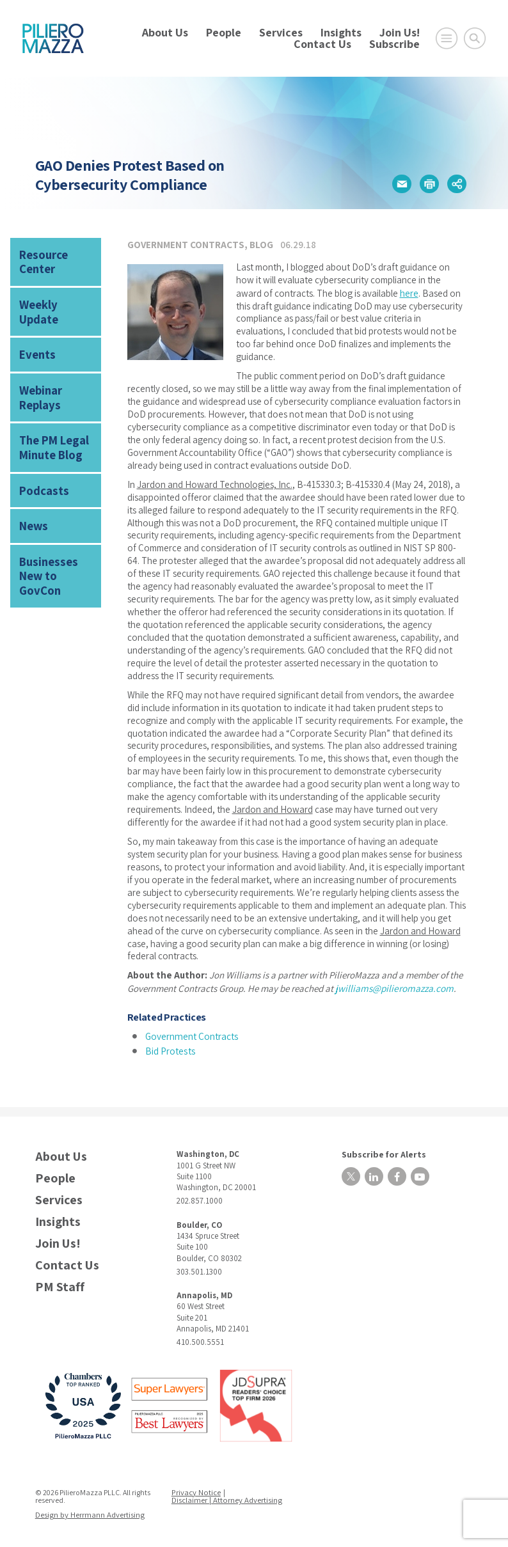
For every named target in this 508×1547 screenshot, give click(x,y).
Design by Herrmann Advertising (88, 1511)
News (32, 490)
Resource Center (41, 259)
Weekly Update (53, 299)
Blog (261, 244)
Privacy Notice (197, 1489)
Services (281, 32)
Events (35, 332)
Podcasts (41, 457)
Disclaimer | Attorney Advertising (227, 1497)
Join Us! (399, 32)
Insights (341, 32)
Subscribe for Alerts (377, 1150)
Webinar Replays (38, 372)
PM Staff (59, 1284)
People (223, 32)
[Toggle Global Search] (475, 38)
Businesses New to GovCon (56, 530)
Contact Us (322, 43)
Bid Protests (169, 1048)
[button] (401, 184)
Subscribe (394, 43)
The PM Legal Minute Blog (50, 417)
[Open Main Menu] (446, 38)
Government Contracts (185, 244)
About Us (165, 32)
